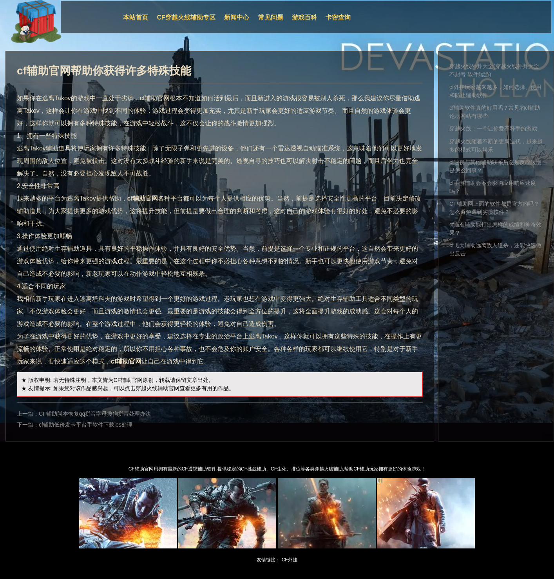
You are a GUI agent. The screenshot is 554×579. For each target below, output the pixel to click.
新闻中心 (236, 17)
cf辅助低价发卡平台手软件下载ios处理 (85, 425)
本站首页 (135, 17)
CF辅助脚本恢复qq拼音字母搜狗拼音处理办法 (95, 414)
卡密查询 (338, 17)
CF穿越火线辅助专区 (186, 17)
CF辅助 (123, 380)
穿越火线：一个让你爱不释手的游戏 (493, 128)
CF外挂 (289, 560)
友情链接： (268, 560)
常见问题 (270, 17)
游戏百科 (304, 17)
